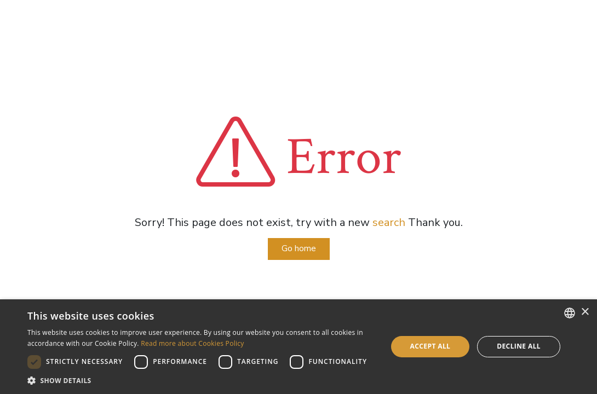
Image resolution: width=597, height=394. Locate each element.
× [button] (585, 312)
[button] (201, 380)
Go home (299, 248)
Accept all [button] (430, 346)
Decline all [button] (519, 346)
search (388, 222)
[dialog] (298, 346)
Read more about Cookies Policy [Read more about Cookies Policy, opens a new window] (192, 343)
